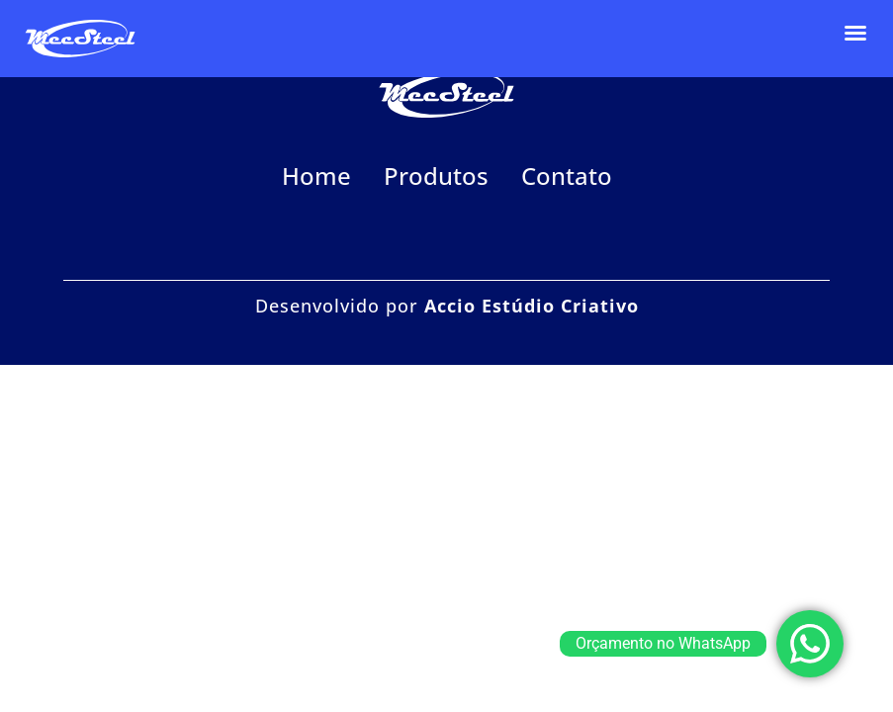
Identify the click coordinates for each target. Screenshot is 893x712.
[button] (855, 32)
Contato (566, 175)
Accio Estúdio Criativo (531, 305)
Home (316, 175)
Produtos (436, 175)
